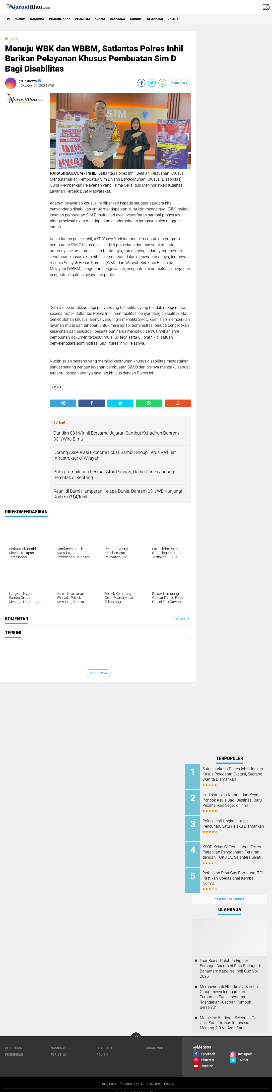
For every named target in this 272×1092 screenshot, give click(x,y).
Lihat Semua (98, 673)
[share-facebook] (141, 83)
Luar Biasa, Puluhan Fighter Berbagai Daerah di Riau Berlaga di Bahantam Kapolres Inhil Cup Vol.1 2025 (230, 963)
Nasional (41, 19)
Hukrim (22, 19)
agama (112, 19)
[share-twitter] (152, 83)
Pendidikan (14, 1049)
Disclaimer (155, 1078)
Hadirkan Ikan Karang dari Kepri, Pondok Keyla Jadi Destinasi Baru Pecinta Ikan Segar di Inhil (234, 802)
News (15, 38)
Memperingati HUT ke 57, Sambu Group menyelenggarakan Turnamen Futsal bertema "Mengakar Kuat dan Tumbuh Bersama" (229, 991)
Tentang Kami (105, 1078)
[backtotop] (136, 1032)
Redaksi (172, 1078)
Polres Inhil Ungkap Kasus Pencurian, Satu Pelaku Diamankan (233, 824)
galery (193, 19)
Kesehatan (173, 19)
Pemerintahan (67, 19)
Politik (102, 1049)
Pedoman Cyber (131, 1078)
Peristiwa (92, 19)
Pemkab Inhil (153, 1042)
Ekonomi (151, 19)
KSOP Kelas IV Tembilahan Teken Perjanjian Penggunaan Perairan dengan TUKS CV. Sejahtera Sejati (236, 852)
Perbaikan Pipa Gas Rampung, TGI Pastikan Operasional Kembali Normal (236, 874)
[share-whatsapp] (162, 83)
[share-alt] (63, 403)
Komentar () (180, 82)
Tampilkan (181, 618)
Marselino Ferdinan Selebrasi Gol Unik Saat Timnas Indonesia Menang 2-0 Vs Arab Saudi (229, 1017)
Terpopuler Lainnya (229, 893)
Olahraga (131, 19)
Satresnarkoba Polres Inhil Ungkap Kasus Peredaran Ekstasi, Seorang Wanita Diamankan (233, 777)
